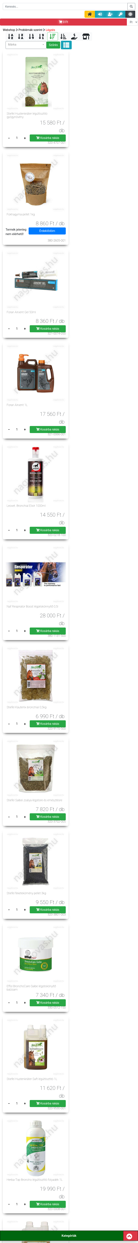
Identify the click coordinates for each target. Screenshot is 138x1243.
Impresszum (93, 1152)
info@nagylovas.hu (48, 1207)
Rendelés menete (47, 1166)
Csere (70, 1180)
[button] (26, 45)
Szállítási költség (93, 1166)
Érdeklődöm (115, 135)
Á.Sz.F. (47, 1152)
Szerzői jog (93, 1162)
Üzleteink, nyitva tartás (93, 1176)
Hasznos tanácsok (47, 1176)
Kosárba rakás (46, 135)
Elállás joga (47, 1171)
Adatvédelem (47, 1157)
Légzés (50, 30)
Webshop (9, 30)
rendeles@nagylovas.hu (98, 1215)
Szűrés (53, 45)
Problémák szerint (31, 30)
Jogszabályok (47, 1162)
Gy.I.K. (93, 1157)
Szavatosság (93, 1171)
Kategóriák (68, 1235)
